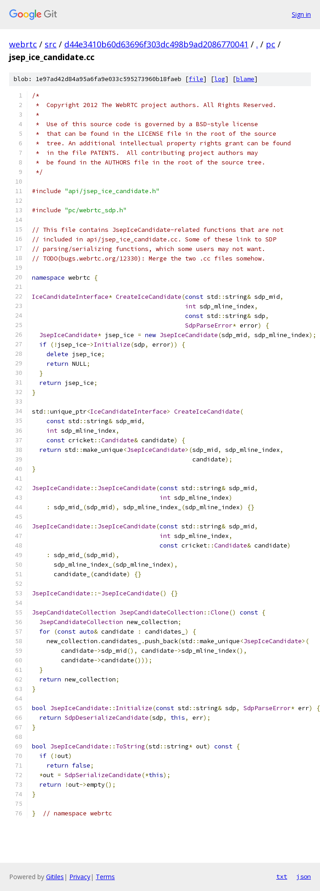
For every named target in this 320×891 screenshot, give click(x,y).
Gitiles (55, 876)
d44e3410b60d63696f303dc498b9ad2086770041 (156, 44)
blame (245, 79)
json (303, 876)
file (196, 79)
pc (270, 44)
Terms (105, 876)
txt (281, 876)
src (51, 44)
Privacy (79, 876)
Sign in (301, 14)
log (219, 79)
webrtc (23, 44)
